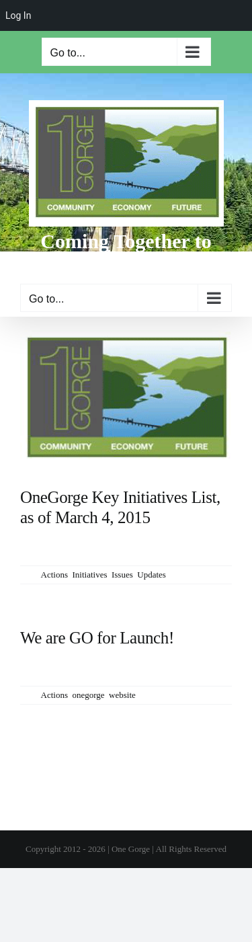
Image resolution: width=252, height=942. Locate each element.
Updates (151, 575)
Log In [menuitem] (18, 15)
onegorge (88, 695)
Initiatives (89, 575)
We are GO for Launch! (97, 638)
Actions (54, 575)
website (122, 695)
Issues (122, 575)
